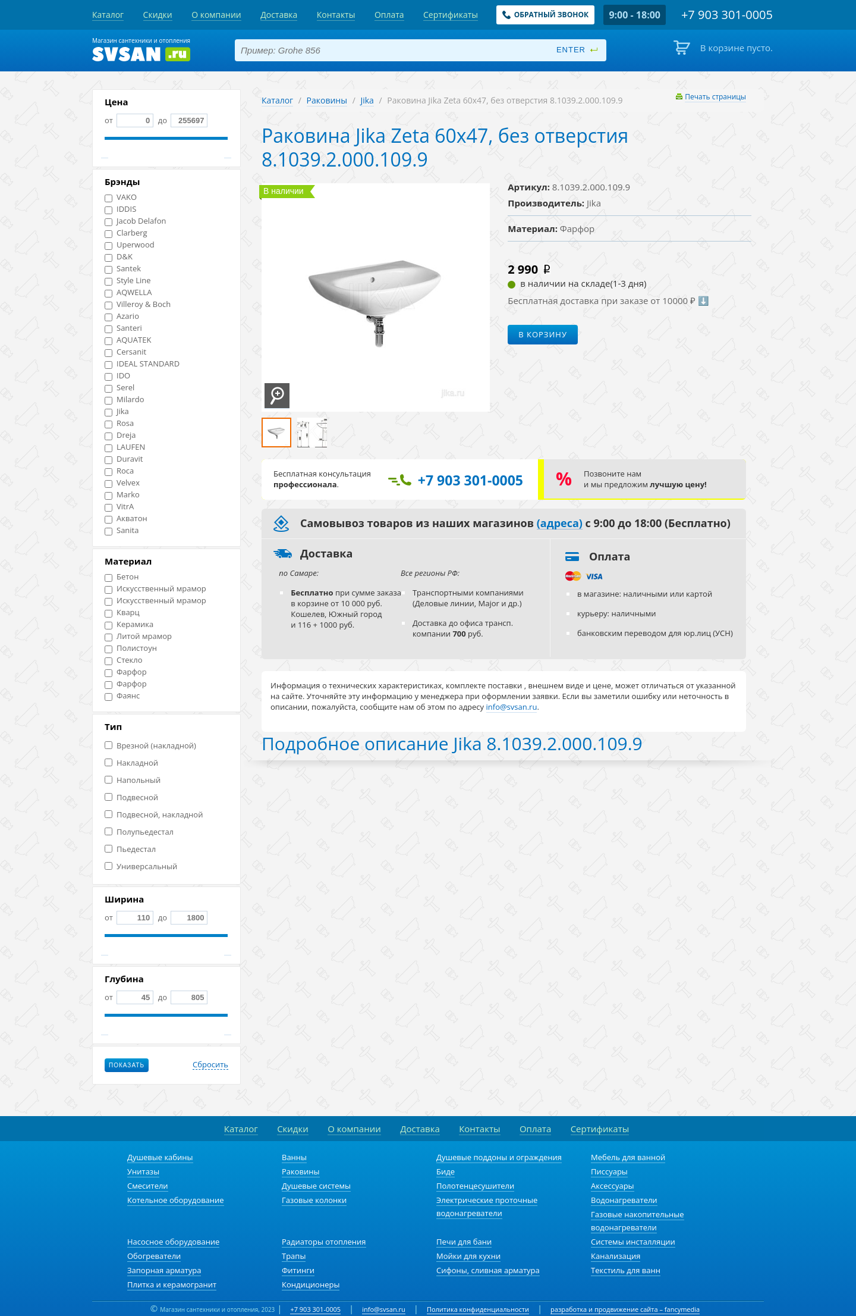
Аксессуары (612, 1185)
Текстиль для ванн (625, 1270)
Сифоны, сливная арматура (488, 1270)
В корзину (542, 334)
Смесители (147, 1185)
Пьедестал (130, 849)
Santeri (123, 328)
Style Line (128, 280)
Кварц (122, 612)
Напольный (132, 780)
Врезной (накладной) (150, 746)
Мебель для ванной (628, 1157)
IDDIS (120, 209)
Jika (117, 411)
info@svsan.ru (383, 1309)
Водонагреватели (624, 1200)
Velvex (122, 483)
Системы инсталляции (633, 1241)
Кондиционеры (310, 1284)
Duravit (124, 459)
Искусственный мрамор (155, 589)
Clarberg (126, 233)
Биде (445, 1171)
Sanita (122, 530)
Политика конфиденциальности (478, 1309)
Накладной (131, 763)
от (129, 120)
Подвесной (131, 797)
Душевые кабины (160, 1157)
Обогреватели (154, 1256)
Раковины (327, 100)
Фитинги (298, 1270)
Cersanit (125, 352)
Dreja (120, 435)
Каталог (277, 100)
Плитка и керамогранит (171, 1284)
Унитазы (143, 1171)
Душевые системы (316, 1185)
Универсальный (141, 866)
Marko (122, 495)
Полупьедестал (139, 832)
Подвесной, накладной (154, 815)
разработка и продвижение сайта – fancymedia (625, 1309)
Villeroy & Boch (138, 304)
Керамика (129, 624)
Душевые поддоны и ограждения (499, 1157)
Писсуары (609, 1171)
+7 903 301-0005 (315, 1309)
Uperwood (130, 245)
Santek (123, 268)
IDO (117, 376)
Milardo (124, 399)
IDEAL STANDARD (142, 364)
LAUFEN (125, 447)
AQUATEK (128, 340)
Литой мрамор (138, 636)
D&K (119, 257)
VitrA (119, 506)
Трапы (294, 1256)
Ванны (294, 1157)
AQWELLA (128, 292)
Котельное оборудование (175, 1200)
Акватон (126, 518)
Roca (119, 471)
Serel (119, 387)
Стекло (124, 660)
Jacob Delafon (135, 221)
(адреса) (560, 523)
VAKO (121, 197)
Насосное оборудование (173, 1241)
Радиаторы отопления (324, 1241)
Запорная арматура (164, 1270)
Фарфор (126, 672)
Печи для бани (464, 1241)
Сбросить (210, 1065)
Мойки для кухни (468, 1256)
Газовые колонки (314, 1200)
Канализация (615, 1256)
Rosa (119, 423)
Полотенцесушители (475, 1185)
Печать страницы (715, 97)
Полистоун (131, 648)
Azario (122, 316)
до (181, 120)
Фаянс (122, 696)
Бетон (122, 577)
